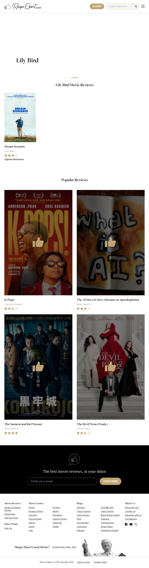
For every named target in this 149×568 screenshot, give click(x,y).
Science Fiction (60, 519)
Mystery (56, 507)
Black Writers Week (110, 515)
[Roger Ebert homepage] (22, 6)
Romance (57, 515)
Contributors (131, 519)
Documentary (35, 519)
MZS (79, 519)
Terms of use (83, 562)
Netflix (56, 511)
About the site (132, 507)
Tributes (80, 530)
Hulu (31, 530)
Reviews (81, 507)
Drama (32, 523)
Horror (32, 526)
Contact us (130, 511)
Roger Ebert (107, 526)
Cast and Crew (11, 518)
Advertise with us (133, 515)
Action (32, 507)
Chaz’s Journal (83, 511)
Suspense (57, 523)
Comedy (33, 515)
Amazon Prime (36, 511)
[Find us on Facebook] (126, 524)
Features (105, 519)
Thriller (56, 526)
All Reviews (9, 514)
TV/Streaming (107, 523)
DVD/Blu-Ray (107, 507)
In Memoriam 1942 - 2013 (64, 547)
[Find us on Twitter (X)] (136, 524)
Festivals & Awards (109, 530)
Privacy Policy (100, 562)
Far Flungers (83, 523)
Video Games (107, 511)
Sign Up (8, 528)
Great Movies (83, 515)
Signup (97, 6)
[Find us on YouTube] (131, 524)
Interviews (82, 526)
